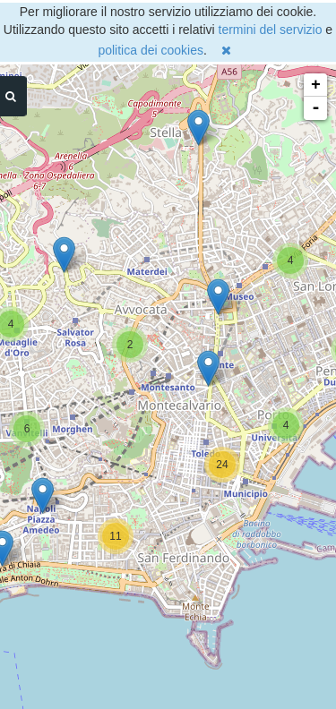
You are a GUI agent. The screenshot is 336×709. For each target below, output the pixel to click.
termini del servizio (271, 29)
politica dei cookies (150, 50)
